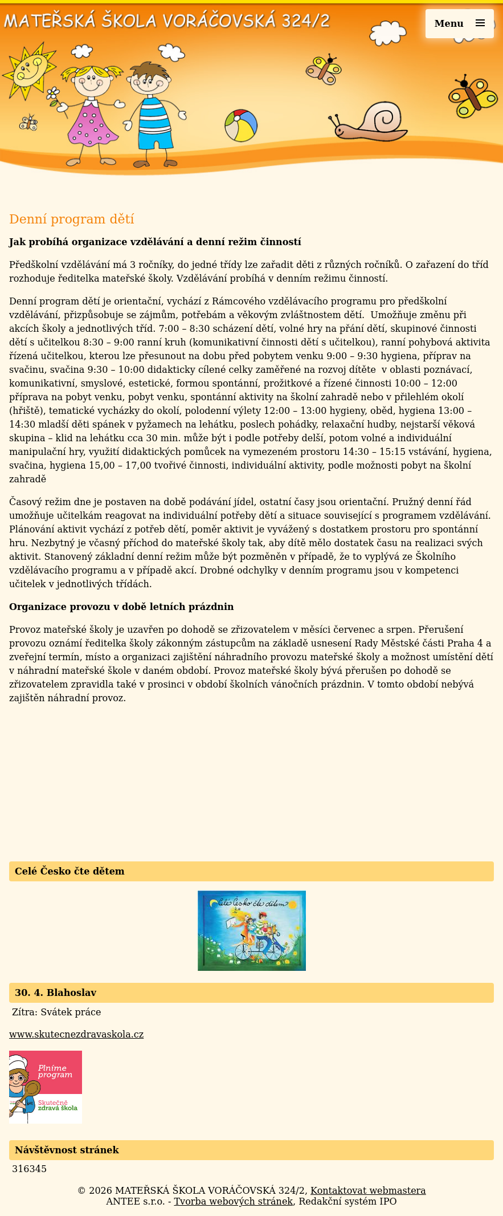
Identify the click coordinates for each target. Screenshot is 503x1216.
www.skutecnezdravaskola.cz (76, 1034)
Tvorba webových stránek (233, 1201)
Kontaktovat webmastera (368, 1190)
